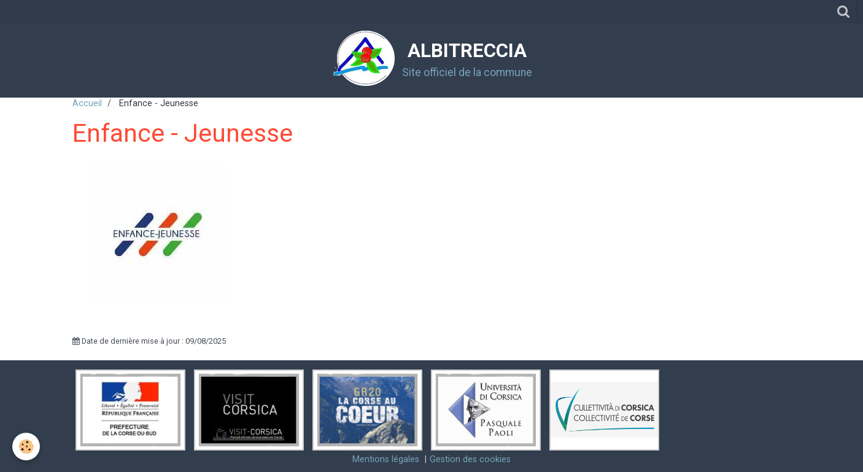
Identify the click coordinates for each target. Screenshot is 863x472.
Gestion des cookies (470, 459)
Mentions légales (385, 459)
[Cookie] (26, 446)
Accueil (87, 103)
